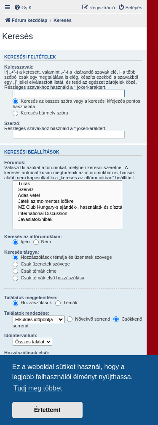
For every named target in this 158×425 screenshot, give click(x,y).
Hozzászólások (32, 302)
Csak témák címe (34, 271)
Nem (42, 241)
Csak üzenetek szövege (41, 263)
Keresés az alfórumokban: (33, 236)
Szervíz (67, 190)
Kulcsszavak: (19, 66)
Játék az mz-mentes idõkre (67, 202)
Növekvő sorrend (88, 318)
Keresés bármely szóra (40, 112)
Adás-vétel (67, 196)
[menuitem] (23, 8)
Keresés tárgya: (21, 252)
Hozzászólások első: (26, 352)
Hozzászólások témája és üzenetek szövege (62, 257)
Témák (66, 302)
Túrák (67, 184)
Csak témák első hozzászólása (48, 277)
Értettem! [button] (47, 409)
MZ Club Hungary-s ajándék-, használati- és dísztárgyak (67, 207)
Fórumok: (15, 162)
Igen (21, 241)
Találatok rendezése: (26, 313)
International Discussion (67, 214)
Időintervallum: (20, 335)
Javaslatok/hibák (67, 220)
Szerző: (12, 123)
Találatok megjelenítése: (30, 297)
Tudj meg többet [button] (37, 388)
